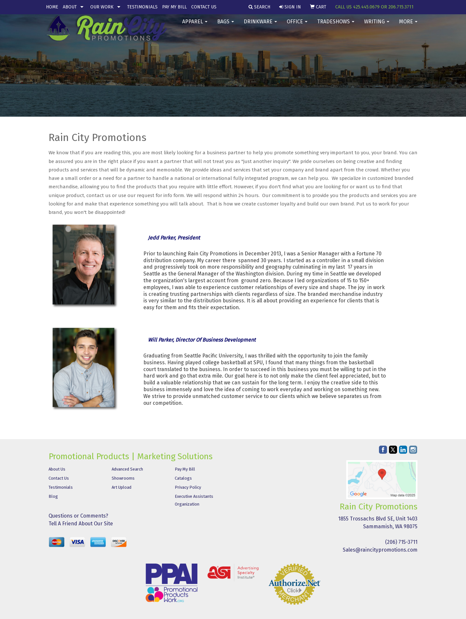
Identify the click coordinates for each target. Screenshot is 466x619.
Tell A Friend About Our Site (81, 523)
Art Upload (121, 487)
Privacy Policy (188, 487)
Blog (53, 496)
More (408, 26)
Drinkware (260, 26)
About (70, 7)
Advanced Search (127, 469)
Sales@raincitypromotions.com (380, 550)
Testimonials (142, 7)
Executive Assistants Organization (194, 500)
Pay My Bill (174, 7)
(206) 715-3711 (401, 542)
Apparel (194, 26)
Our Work (102, 7)
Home (52, 7)
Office (297, 26)
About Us (57, 469)
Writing (376, 26)
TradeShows (335, 26)
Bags (225, 26)
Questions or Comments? (78, 516)
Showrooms (123, 478)
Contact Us (203, 7)
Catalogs (183, 478)
